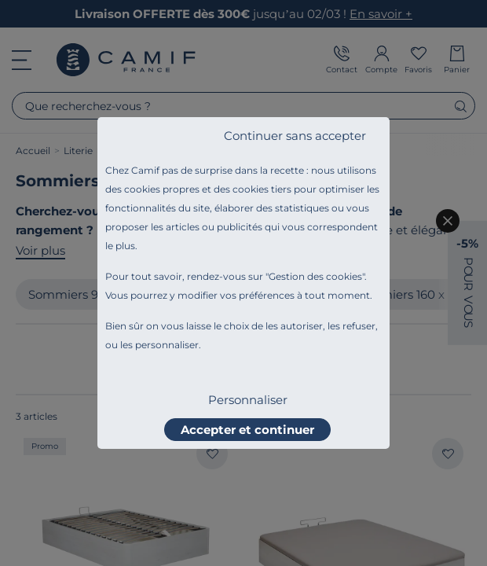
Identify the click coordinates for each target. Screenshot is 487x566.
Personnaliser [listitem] (247, 399)
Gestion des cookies (315, 276)
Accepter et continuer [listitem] (247, 429)
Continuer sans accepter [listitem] (295, 135)
